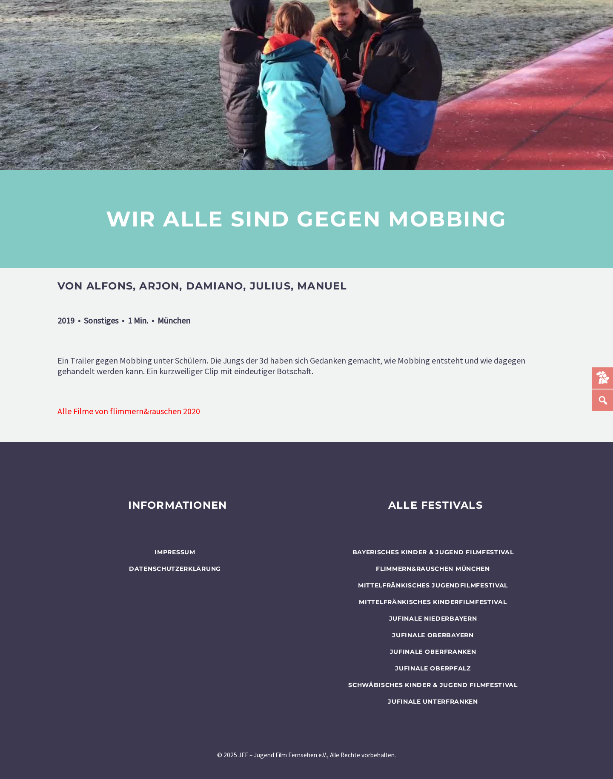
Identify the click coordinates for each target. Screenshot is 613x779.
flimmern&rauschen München (433, 569)
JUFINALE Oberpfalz (433, 668)
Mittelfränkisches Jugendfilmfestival (433, 585)
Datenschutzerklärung (175, 569)
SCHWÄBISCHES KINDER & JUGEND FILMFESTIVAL (433, 685)
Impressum (175, 552)
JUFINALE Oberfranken (433, 652)
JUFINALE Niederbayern (433, 618)
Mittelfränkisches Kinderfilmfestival (433, 602)
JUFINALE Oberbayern (432, 635)
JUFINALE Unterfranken (433, 701)
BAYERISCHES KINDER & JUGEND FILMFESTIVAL (433, 552)
